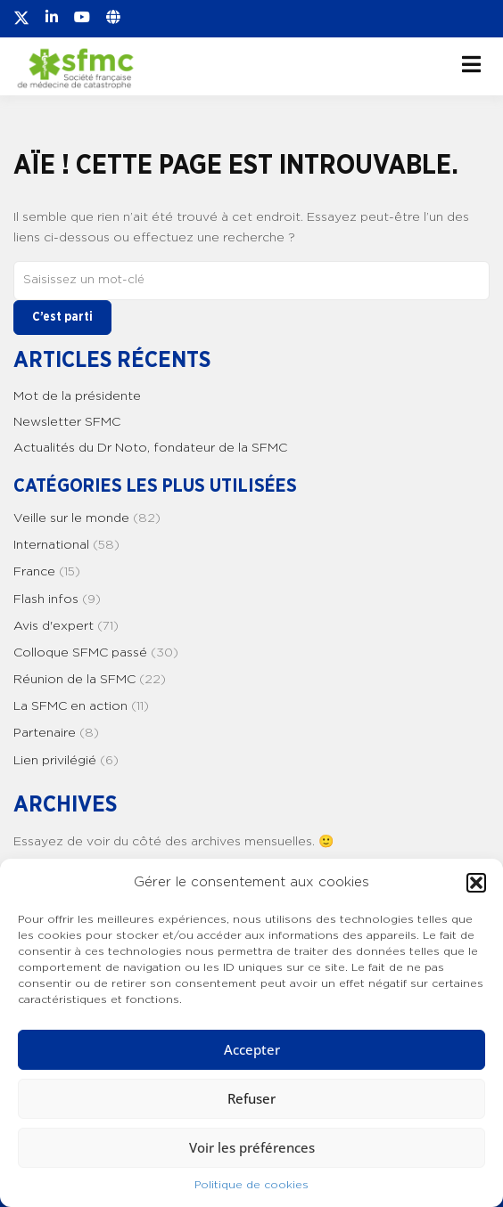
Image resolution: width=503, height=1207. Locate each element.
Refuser (251, 1098)
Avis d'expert (53, 626)
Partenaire (44, 733)
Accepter (252, 1049)
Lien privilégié (54, 760)
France (34, 572)
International (51, 545)
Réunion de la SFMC (74, 679)
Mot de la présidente (77, 396)
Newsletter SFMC (66, 422)
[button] (476, 883)
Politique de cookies (251, 1184)
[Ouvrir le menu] (471, 64)
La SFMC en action (70, 706)
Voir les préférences (252, 1147)
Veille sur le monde (71, 518)
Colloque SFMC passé (80, 653)
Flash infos (45, 599)
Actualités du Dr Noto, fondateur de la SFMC (150, 448)
